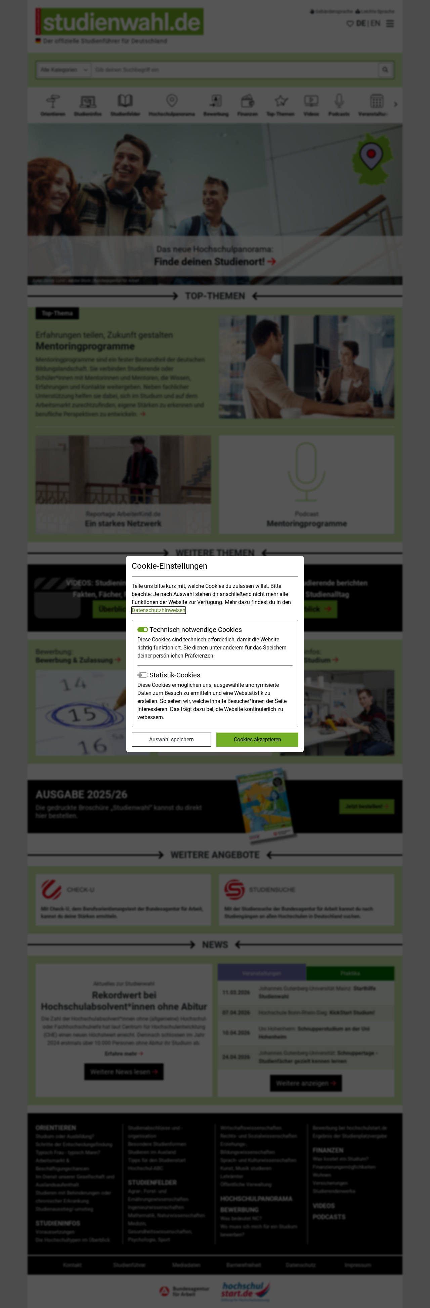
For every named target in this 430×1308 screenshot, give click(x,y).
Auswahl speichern (171, 739)
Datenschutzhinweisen (158, 610)
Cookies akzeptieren (257, 739)
